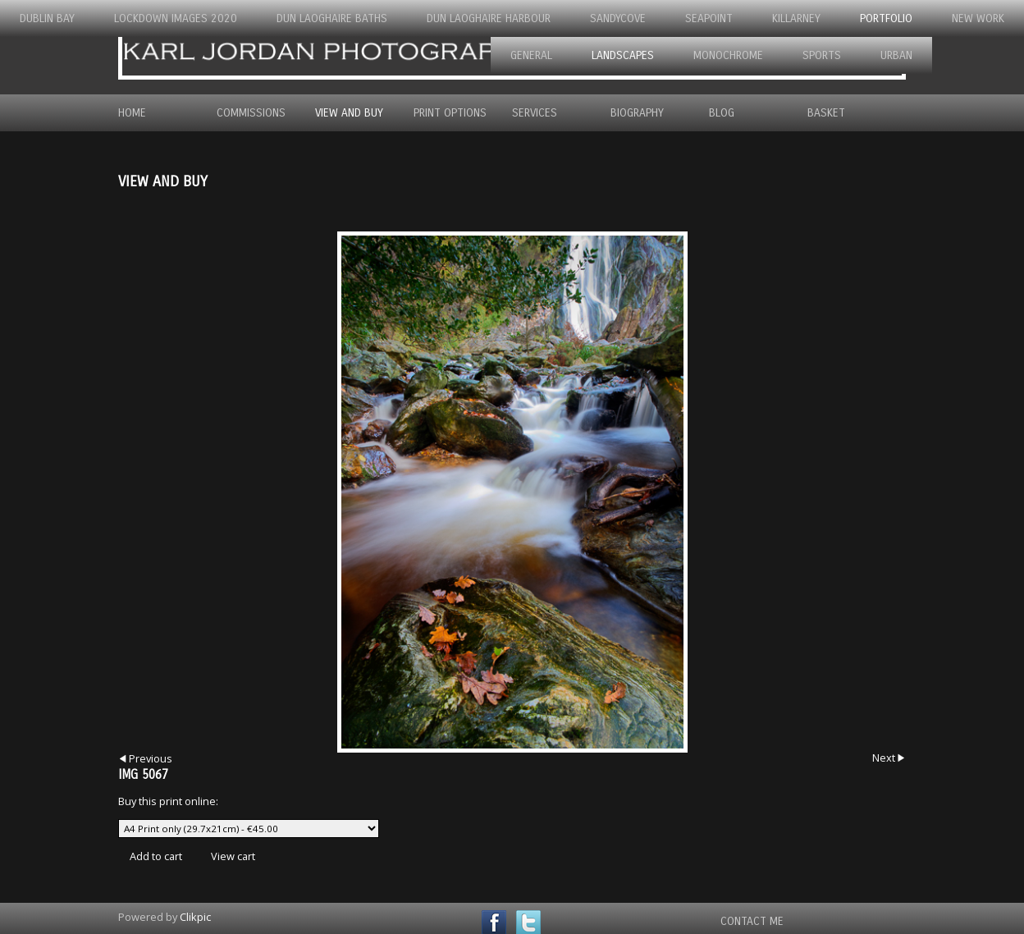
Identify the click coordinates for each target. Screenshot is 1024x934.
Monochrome (728, 55)
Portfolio (886, 18)
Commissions (251, 113)
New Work (978, 18)
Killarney (796, 18)
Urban (896, 55)
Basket (826, 113)
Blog (721, 113)
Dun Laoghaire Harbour (489, 18)
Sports (821, 55)
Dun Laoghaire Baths (332, 18)
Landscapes (623, 55)
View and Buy (349, 113)
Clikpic (195, 916)
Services (534, 113)
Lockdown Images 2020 (175, 18)
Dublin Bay (47, 18)
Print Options (450, 113)
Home (132, 113)
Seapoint (709, 18)
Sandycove (618, 18)
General (531, 55)
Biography (637, 113)
